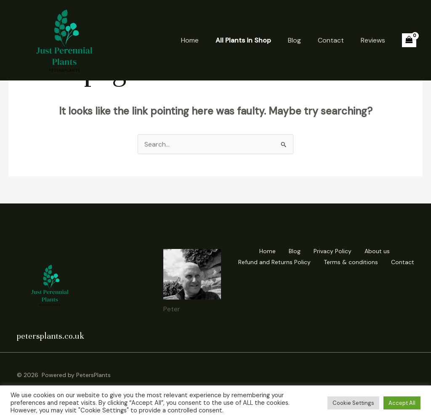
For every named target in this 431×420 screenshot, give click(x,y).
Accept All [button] (401, 403)
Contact (331, 40)
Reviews (373, 40)
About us (377, 251)
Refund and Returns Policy (274, 262)
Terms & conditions (351, 262)
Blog (294, 40)
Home (190, 40)
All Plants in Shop (243, 40)
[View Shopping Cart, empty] (409, 40)
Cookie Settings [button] (353, 403)
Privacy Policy (332, 251)
